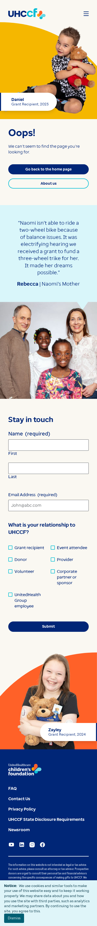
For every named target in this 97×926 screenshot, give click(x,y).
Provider (65, 559)
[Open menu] (86, 13)
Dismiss (14, 918)
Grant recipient (29, 547)
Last (12, 476)
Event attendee (72, 547)
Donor (20, 559)
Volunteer (24, 571)
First (12, 453)
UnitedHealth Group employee (27, 600)
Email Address (32, 494)
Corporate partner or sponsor (67, 577)
